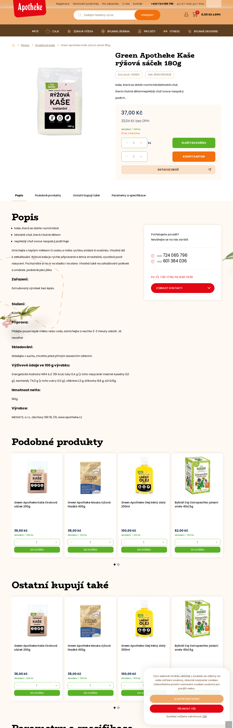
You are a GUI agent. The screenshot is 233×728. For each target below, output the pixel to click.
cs (211, 3)
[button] (37, 550)
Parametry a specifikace (129, 195)
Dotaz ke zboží (168, 169)
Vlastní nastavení (186, 699)
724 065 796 (172, 255)
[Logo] (29, 10)
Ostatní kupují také (86, 195)
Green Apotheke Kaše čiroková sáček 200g (35, 504)
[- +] (37, 542)
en (216, 3)
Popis (19, 195)
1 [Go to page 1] (115, 564)
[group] (38, 505)
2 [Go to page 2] (118, 564)
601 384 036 (172, 261)
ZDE (204, 716)
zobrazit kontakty (169, 288)
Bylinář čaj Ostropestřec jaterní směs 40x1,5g (196, 504)
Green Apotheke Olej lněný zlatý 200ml (143, 504)
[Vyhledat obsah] (147, 15)
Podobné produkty (48, 195)
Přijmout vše (187, 708)
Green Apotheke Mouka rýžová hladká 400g (89, 504)
